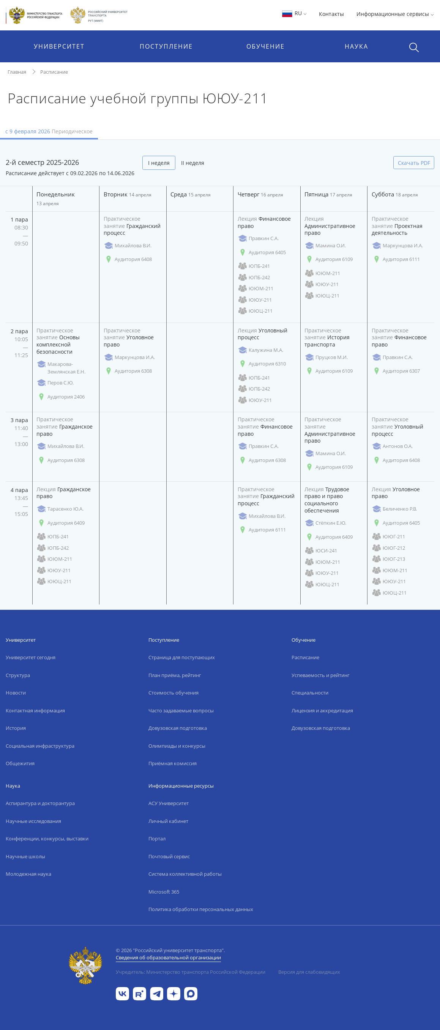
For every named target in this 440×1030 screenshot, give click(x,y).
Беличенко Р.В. (394, 509)
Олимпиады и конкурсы (176, 745)
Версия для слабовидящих (309, 971)
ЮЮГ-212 (388, 548)
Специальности (310, 692)
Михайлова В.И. (127, 245)
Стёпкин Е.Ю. (325, 523)
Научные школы (25, 856)
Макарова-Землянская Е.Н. (60, 368)
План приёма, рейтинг (174, 675)
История (16, 728)
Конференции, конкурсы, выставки (47, 838)
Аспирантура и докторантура (40, 803)
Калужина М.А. (260, 350)
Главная (17, 71)
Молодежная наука (28, 873)
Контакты (331, 13)
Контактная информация (35, 710)
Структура (18, 675)
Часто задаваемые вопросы (181, 710)
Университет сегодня (30, 657)
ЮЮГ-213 (388, 559)
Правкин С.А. (258, 238)
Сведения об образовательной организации (168, 957)
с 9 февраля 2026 (49, 131)
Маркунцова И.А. (397, 245)
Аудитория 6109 (328, 259)
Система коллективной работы (185, 873)
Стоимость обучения (173, 692)
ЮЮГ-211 (388, 536)
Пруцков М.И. (326, 357)
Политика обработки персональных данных (200, 909)
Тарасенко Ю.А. (60, 509)
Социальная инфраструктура (40, 745)
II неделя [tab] (192, 162)
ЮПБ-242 (254, 277)
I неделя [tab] (159, 162)
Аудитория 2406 (60, 396)
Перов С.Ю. (55, 382)
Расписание (54, 71)
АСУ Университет (168, 803)
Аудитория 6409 (60, 523)
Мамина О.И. (325, 245)
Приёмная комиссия (172, 763)
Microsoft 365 (163, 891)
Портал (157, 838)
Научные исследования (33, 821)
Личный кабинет (168, 821)
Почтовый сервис (169, 856)
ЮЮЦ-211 (255, 311)
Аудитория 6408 (128, 259)
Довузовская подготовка (177, 728)
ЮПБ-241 (254, 266)
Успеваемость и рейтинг (321, 675)
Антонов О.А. (392, 446)
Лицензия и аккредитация (322, 710)
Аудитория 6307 (396, 371)
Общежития (20, 763)
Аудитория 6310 (262, 363)
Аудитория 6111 (396, 259)
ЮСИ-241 (320, 550)
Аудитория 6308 (128, 371)
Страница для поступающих (181, 657)
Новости (16, 692)
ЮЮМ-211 (255, 288)
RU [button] (294, 13)
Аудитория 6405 (262, 252)
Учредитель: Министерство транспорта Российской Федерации (190, 971)
